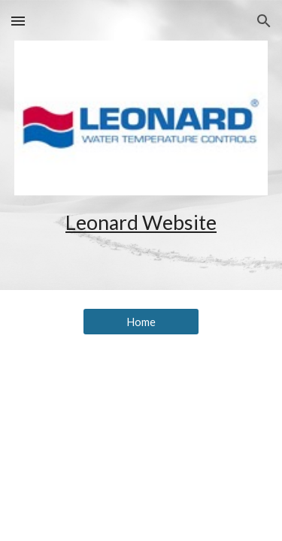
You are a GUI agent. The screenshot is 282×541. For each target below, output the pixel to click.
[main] (141, 222)
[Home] (141, 321)
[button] (18, 20)
